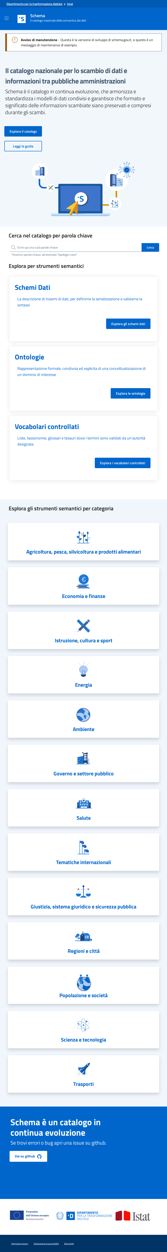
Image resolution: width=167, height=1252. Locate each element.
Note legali (69, 1243)
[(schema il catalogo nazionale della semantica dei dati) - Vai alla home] (62, 18)
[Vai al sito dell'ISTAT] (132, 1215)
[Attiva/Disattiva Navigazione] (6, 18)
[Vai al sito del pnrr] (31, 1210)
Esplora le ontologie (130, 393)
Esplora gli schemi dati (128, 323)
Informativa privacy (19, 1243)
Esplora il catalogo (23, 131)
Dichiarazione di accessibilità (46, 1243)
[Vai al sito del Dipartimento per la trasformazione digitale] (34, 4)
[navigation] (83, 541)
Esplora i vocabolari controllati (122, 463)
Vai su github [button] (28, 1156)
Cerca (150, 247)
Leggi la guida (23, 146)
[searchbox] (76, 247)
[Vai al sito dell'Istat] (70, 4)
